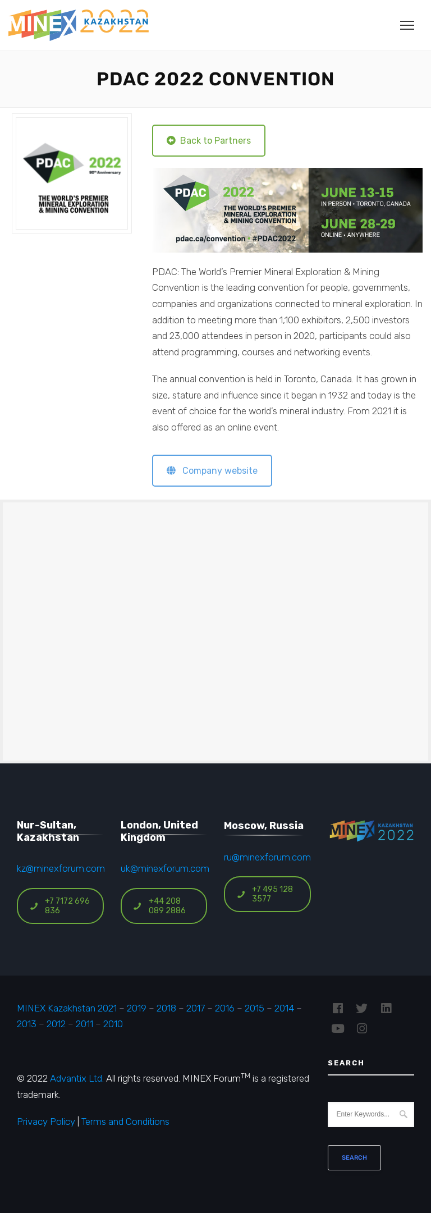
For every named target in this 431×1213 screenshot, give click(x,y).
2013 (26, 1023)
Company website (212, 470)
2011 (84, 1023)
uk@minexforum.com (165, 868)
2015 (254, 1008)
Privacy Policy (46, 1121)
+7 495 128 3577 (264, 894)
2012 (56, 1023)
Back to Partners (209, 140)
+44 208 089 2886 (159, 906)
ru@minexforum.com (267, 857)
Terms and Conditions (125, 1121)
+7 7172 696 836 (59, 906)
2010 (113, 1023)
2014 (284, 1008)
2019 (135, 1008)
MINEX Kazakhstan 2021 (67, 1008)
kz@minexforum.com (61, 868)
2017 (195, 1008)
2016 (225, 1008)
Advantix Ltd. (77, 1078)
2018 (166, 1008)
